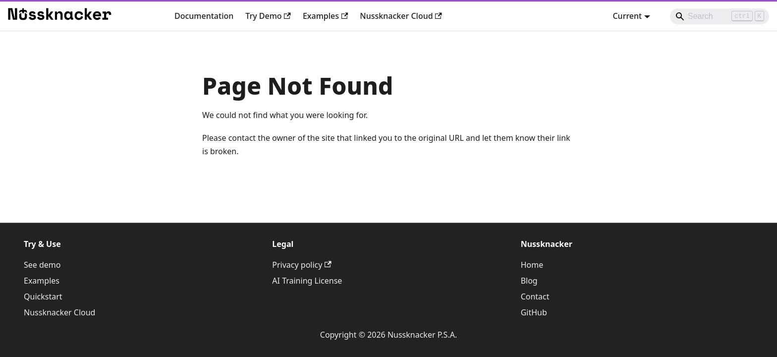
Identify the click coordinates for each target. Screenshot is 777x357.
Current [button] (627, 15)
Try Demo (268, 15)
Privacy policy (301, 264)
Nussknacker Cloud (401, 15)
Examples (325, 15)
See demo (42, 264)
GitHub (534, 312)
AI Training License (307, 280)
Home (532, 264)
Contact (535, 296)
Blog (529, 280)
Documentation (203, 15)
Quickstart (43, 296)
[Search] (719, 16)
